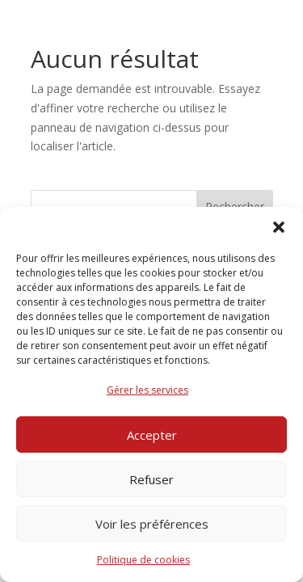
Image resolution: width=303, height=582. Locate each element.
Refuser (151, 479)
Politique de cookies (143, 560)
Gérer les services (147, 390)
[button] (279, 227)
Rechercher (234, 206)
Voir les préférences (151, 524)
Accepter (152, 435)
